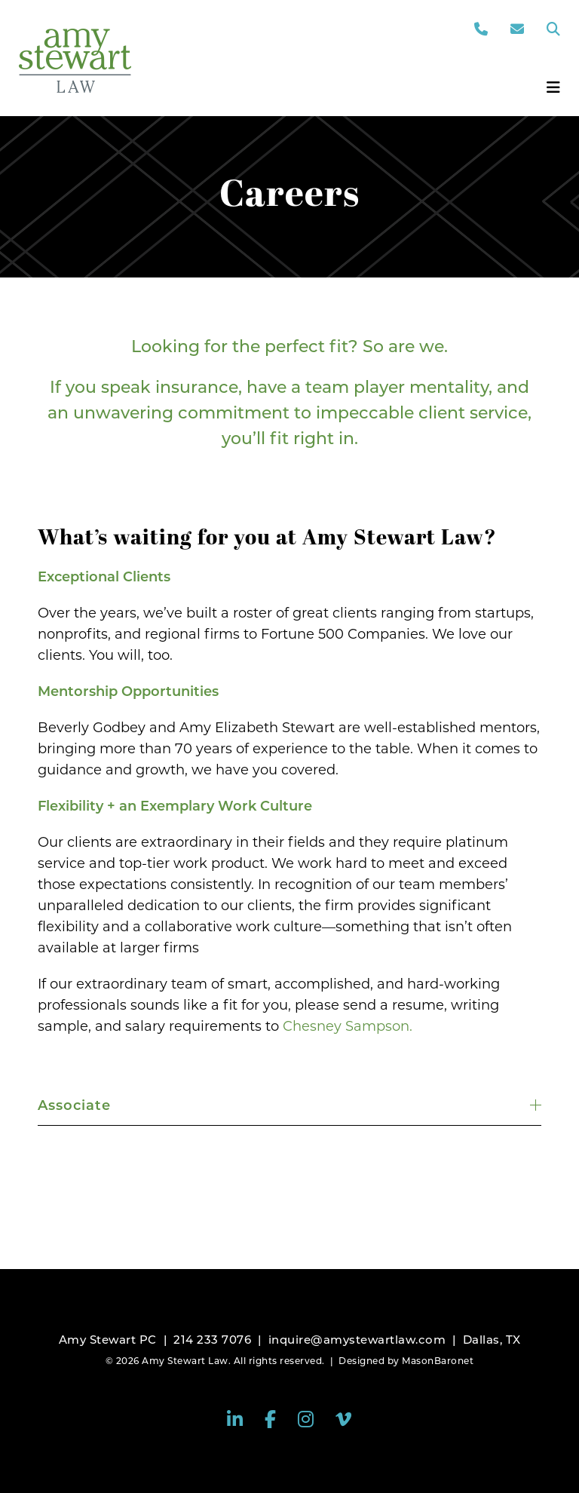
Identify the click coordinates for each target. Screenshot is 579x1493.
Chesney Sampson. (347, 1026)
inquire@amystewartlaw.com (357, 1339)
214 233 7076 (212, 1339)
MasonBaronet (437, 1360)
